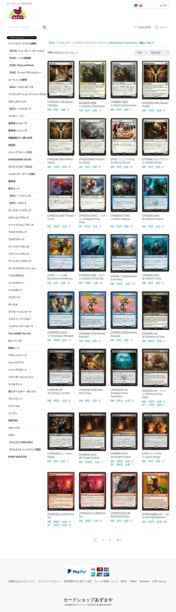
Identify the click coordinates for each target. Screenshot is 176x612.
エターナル (14, 427)
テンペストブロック (18, 246)
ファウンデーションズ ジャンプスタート (26, 94)
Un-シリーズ (14, 340)
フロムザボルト (16, 275)
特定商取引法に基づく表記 (78, 581)
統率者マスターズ (17, 123)
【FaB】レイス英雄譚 (19, 58)
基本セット (14, 188)
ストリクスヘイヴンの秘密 (22, 43)
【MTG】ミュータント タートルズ (26, 50)
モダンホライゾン (17, 101)
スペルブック (15, 384)
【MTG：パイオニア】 (20, 195)
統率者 (11, 181)
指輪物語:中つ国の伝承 (20, 137)
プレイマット (15, 398)
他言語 (11, 145)
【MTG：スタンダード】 (21, 87)
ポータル (13, 304)
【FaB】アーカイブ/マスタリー (24, 72)
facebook (144, 581)
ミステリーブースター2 (20, 326)
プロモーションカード (20, 311)
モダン (11, 435)
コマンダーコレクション (21, 377)
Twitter (133, 581)
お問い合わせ (159, 581)
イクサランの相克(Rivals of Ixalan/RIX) (116, 42)
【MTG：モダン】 (17, 203)
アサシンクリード (17, 355)
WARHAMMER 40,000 (19, 159)
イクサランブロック (83, 42)
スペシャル (14, 406)
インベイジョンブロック (21, 224)
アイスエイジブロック (20, 261)
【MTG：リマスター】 (20, 108)
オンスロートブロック (20, 210)
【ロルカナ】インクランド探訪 (24, 449)
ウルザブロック (16, 239)
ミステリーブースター (20, 319)
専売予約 (13, 420)
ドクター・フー (16, 116)
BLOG (124, 581)
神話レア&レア (147, 42)
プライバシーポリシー (49, 581)
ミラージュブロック (18, 253)
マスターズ (14, 297)
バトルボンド (15, 290)
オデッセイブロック (18, 217)
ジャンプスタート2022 (20, 152)
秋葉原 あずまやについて (22, 581)
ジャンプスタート (17, 369)
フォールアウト (16, 362)
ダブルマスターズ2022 (20, 166)
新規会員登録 (142, 27)
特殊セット (14, 348)
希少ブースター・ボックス (22, 391)
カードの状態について (106, 581)
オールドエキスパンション (22, 268)
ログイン (161, 27)
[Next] (119, 540)
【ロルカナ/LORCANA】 (21, 442)
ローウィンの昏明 (17, 79)
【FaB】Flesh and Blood (21, 65)
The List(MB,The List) (19, 333)
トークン (13, 413)
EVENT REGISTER (17, 456)
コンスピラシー (16, 282)
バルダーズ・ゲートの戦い (22, 174)
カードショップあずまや (88, 599)
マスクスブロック (17, 232)
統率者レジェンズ (17, 130)
